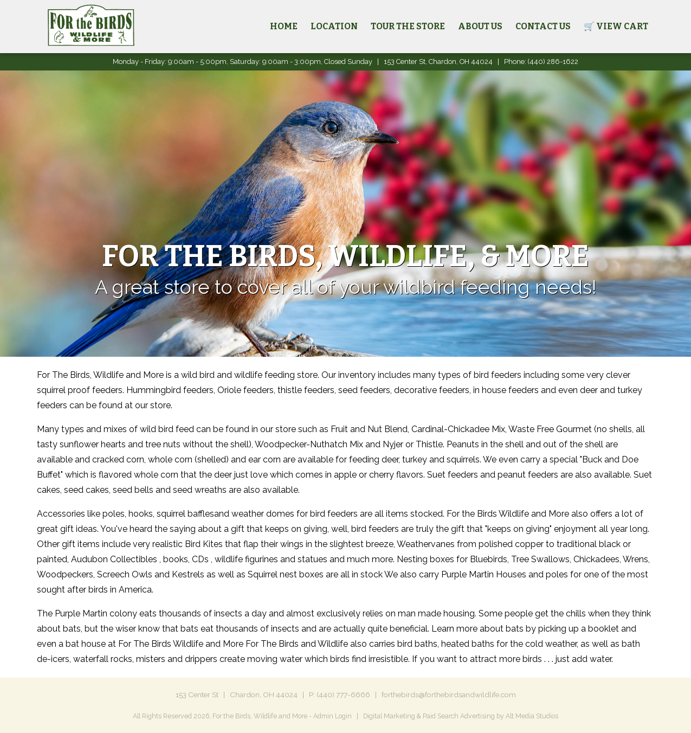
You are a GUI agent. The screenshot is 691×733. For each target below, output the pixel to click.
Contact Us (543, 26)
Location (334, 26)
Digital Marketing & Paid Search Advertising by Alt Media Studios (460, 716)
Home (284, 26)
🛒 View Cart (616, 26)
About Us (480, 26)
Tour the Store (408, 26)
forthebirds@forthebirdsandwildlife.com (449, 694)
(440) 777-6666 (343, 694)
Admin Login (332, 716)
